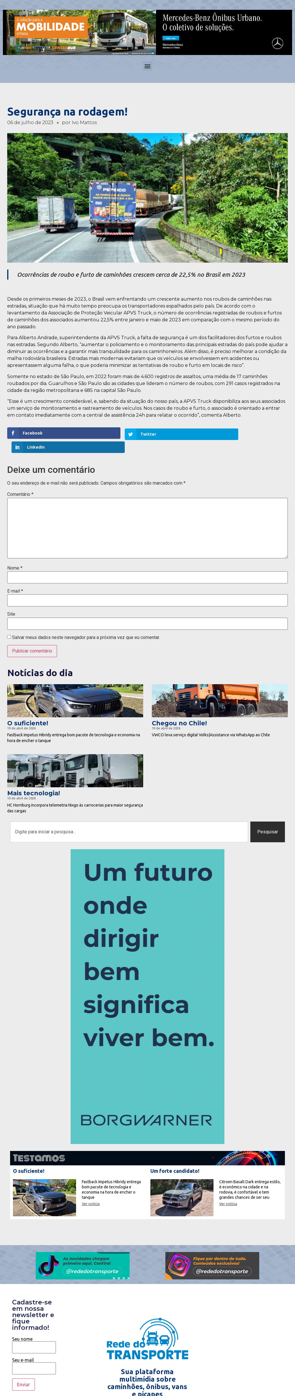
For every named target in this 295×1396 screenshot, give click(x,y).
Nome (14, 554)
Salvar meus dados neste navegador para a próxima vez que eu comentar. (86, 623)
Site (11, 600)
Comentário (20, 480)
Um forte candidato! (174, 1157)
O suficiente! (27, 709)
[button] (147, 66)
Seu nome (34, 1329)
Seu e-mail (34, 1350)
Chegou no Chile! (179, 709)
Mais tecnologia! (33, 779)
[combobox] (129, 817)
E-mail (15, 577)
